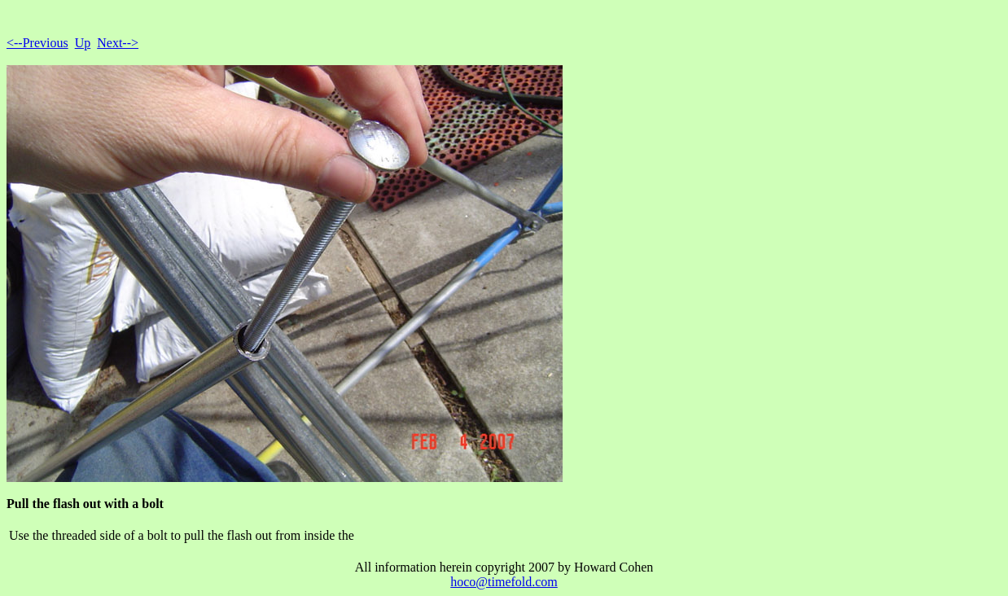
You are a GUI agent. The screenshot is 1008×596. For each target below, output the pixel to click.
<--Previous (37, 43)
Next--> (117, 43)
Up (83, 43)
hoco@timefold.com (504, 582)
